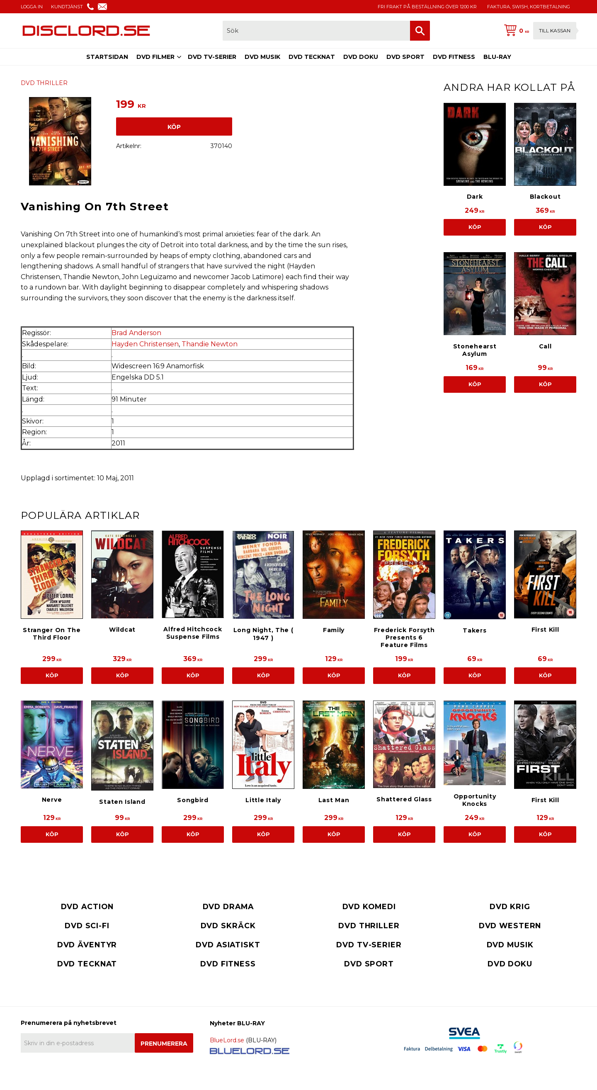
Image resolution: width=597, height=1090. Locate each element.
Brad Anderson (136, 333)
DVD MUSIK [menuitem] (262, 57)
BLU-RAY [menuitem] (497, 57)
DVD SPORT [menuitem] (405, 57)
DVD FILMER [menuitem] (155, 57)
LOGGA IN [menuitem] (32, 7)
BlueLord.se (227, 1040)
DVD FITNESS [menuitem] (454, 57)
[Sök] (420, 31)
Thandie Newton (210, 344)
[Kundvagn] (538, 30)
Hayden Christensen (145, 344)
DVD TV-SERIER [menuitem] (212, 57)
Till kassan (554, 30)
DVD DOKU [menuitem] (360, 57)
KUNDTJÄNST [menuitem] (67, 7)
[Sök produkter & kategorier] (316, 31)
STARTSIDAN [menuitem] (107, 57)
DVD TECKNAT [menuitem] (312, 57)
